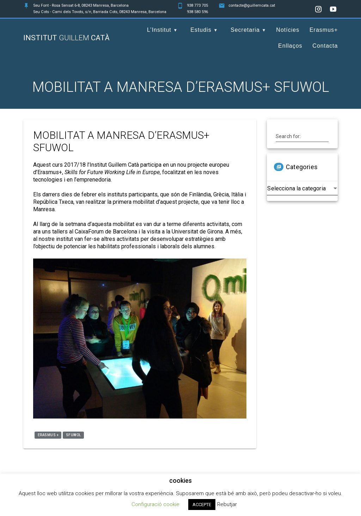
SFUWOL (73, 435)
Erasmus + (48, 435)
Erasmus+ (324, 30)
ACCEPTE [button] (201, 504)
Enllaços (290, 46)
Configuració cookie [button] (155, 504)
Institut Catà (66, 38)
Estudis (200, 30)
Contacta (325, 46)
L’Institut (159, 30)
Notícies (287, 30)
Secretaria (245, 30)
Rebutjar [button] (227, 504)
